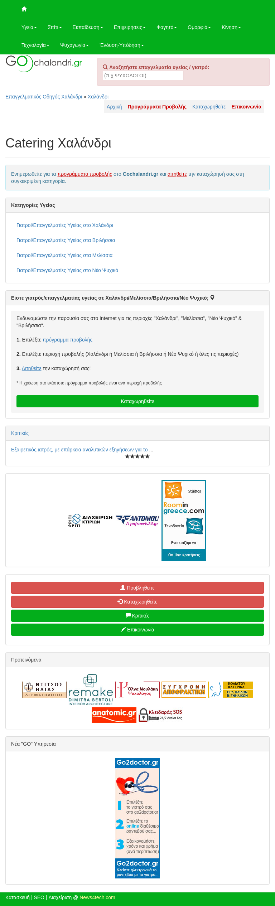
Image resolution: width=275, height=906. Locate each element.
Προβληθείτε (137, 588)
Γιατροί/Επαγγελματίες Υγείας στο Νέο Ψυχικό (67, 270)
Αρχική (114, 107)
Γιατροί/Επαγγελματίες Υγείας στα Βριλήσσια (65, 240)
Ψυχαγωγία (74, 45)
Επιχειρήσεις (130, 27)
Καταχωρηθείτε (209, 107)
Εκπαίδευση (88, 27)
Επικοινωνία (137, 630)
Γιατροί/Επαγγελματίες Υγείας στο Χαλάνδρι (64, 225)
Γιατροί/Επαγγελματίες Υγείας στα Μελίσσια (64, 255)
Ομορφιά (199, 27)
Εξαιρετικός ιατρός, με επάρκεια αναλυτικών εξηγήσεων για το (80, 449)
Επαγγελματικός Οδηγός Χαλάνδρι (43, 97)
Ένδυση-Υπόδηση (122, 45)
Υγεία (29, 27)
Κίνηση (231, 27)
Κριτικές (20, 433)
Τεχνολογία (35, 45)
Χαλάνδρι (98, 97)
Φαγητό (166, 27)
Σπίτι (55, 27)
